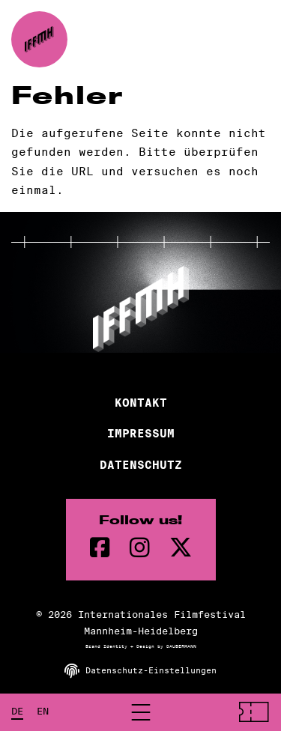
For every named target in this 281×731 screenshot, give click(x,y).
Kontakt (141, 403)
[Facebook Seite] (100, 547)
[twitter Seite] (180, 547)
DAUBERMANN (181, 646)
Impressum (141, 433)
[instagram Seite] (140, 547)
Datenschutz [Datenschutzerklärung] (141, 465)
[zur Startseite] (39, 39)
